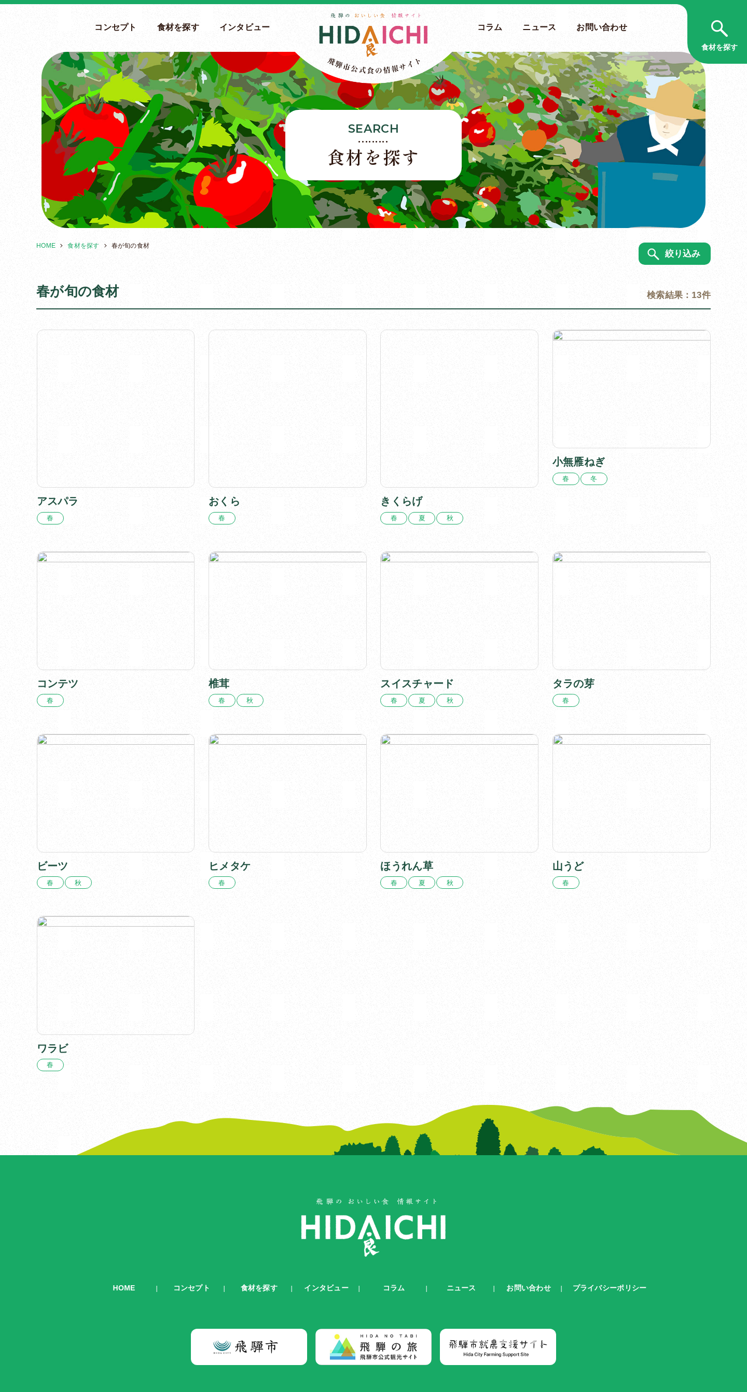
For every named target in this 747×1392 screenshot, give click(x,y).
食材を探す (178, 27)
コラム (490, 27)
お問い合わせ (601, 27)
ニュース (539, 27)
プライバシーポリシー (610, 1248)
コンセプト (115, 27)
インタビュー (244, 27)
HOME (46, 245)
